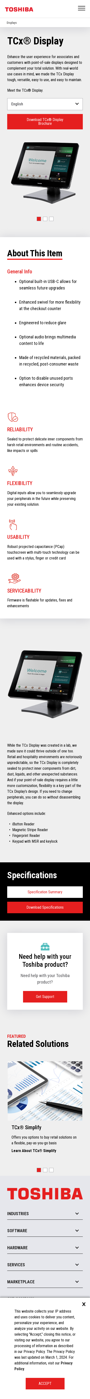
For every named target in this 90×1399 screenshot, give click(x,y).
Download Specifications (45, 907)
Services (16, 1264)
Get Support (45, 996)
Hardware (17, 1247)
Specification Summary (45, 892)
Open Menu (82, 8)
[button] (39, 219)
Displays (12, 22)
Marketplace (21, 1281)
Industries (18, 1213)
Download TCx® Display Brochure (45, 121)
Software (17, 1230)
